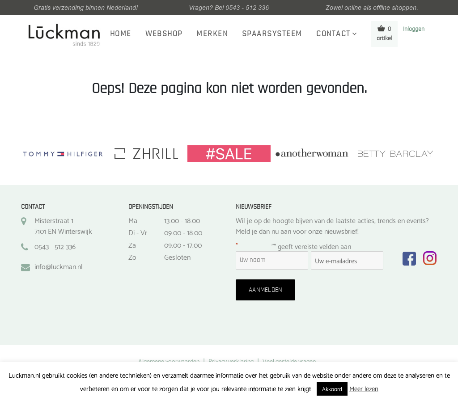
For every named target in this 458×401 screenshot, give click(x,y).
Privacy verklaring (231, 360)
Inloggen (413, 29)
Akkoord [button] (332, 388)
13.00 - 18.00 (182, 220)
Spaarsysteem (272, 34)
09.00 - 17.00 (183, 244)
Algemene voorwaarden (168, 360)
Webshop (163, 34)
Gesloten (177, 256)
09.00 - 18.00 (183, 232)
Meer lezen (363, 388)
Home (120, 34)
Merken (212, 34)
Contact (333, 34)
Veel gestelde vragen (289, 360)
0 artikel (384, 33)
